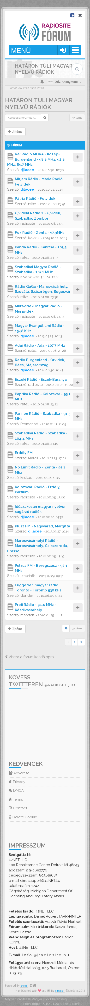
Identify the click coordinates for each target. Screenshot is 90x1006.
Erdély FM (24, 453)
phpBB (24, 985)
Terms (16, 799)
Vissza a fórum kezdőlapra (29, 657)
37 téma (77, 117)
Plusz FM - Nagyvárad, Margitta (42, 526)
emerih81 (28, 576)
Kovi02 (33, 238)
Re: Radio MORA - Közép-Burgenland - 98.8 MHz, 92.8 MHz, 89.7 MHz (36, 159)
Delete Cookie (23, 817)
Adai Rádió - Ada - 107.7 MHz (40, 345)
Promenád (29, 424)
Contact (18, 808)
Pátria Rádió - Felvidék (35, 198)
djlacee (27, 170)
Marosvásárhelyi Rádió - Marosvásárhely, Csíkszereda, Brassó (37, 546)
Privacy (17, 782)
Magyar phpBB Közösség (49, 999)
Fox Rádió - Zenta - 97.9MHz (40, 232)
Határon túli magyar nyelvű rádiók (38, 104)
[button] (81, 642)
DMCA (16, 790)
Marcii (33, 458)
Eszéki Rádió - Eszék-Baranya (41, 379)
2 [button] (74, 642)
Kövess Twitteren (42, 681)
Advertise (19, 773)
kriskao (26, 477)
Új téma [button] (15, 132)
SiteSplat (59, 990)
